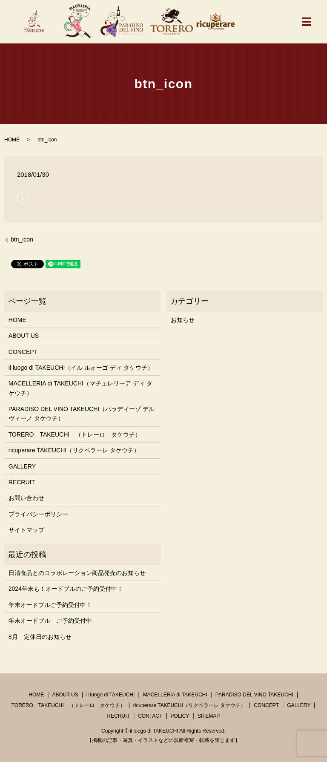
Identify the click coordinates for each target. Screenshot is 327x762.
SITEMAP (209, 716)
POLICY (179, 716)
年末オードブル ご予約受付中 (50, 620)
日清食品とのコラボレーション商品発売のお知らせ (77, 572)
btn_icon (22, 239)
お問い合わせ (26, 498)
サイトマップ (26, 529)
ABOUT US (24, 335)
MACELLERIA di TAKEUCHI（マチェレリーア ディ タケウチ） (80, 388)
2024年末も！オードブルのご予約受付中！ (66, 588)
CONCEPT (23, 351)
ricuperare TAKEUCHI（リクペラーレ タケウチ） (74, 450)
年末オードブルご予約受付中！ (50, 604)
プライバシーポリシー (38, 514)
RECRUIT (22, 482)
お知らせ (183, 319)
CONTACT (150, 716)
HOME (12, 140)
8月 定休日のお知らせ (40, 636)
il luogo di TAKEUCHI (110, 695)
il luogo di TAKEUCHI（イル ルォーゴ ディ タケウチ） (81, 367)
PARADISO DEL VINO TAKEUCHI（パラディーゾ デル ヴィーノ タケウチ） (82, 413)
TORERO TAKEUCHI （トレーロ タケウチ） (75, 434)
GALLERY (22, 466)
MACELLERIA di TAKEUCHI (175, 695)
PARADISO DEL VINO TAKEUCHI (254, 695)
